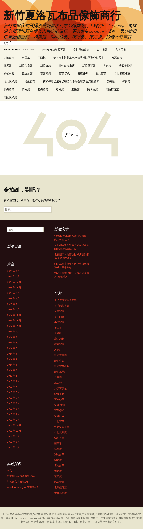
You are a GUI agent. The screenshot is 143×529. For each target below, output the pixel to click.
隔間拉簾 (92, 89)
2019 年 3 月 (13, 408)
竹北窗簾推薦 (122, 73)
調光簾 (26, 89)
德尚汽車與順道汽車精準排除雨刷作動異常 (78, 57)
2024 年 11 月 (14, 320)
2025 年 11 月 (14, 287)
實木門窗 (120, 49)
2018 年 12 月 (14, 425)
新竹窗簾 (45, 65)
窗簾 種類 (45, 73)
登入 (9, 470)
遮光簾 (60, 89)
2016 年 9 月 (13, 447)
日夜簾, (99, 514)
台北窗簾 (137, 518)
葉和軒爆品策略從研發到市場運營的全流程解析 (71, 81)
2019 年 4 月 (13, 403)
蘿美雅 (111, 81)
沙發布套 (9, 73)
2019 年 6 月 (13, 392)
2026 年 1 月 (13, 276)
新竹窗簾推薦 (67, 65)
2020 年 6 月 (13, 375)
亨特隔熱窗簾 (81, 49)
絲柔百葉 (30, 81)
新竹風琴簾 (89, 65)
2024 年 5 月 (13, 353)
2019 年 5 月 (13, 397)
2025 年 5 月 (13, 304)
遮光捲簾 (43, 89)
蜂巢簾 (126, 81)
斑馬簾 (8, 65)
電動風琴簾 (10, 97)
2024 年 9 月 (13, 331)
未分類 (58, 382)
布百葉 (26, 57)
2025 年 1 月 (13, 309)
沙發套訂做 (125, 65)
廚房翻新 (59, 338)
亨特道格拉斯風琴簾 (54, 49)
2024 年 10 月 (14, 326)
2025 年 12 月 (14, 282)
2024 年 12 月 (14, 315)
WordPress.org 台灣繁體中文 (23, 487)
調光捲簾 (9, 89)
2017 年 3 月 (13, 441)
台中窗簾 (102, 49)
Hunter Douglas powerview (19, 49)
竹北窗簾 (101, 73)
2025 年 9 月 (13, 293)
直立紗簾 (27, 73)
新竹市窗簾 (26, 65)
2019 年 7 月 (13, 386)
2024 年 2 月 (13, 370)
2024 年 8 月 (13, 337)
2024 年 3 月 (13, 364)
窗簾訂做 (82, 73)
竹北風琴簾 (10, 81)
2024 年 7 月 (13, 342)
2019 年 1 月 (13, 419)
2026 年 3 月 (13, 271)
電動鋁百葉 (112, 89)
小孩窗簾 (9, 57)
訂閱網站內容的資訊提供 (21, 476)
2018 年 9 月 (13, 436)
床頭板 (42, 57)
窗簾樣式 (64, 73)
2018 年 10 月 (14, 430)
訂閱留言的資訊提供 (18, 481)
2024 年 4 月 (13, 359)
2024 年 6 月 (13, 348)
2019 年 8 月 (13, 381)
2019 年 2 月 (13, 414)
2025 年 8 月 (13, 298)
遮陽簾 (76, 89)
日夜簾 (107, 65)
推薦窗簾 (117, 57)
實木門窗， (109, 514)
